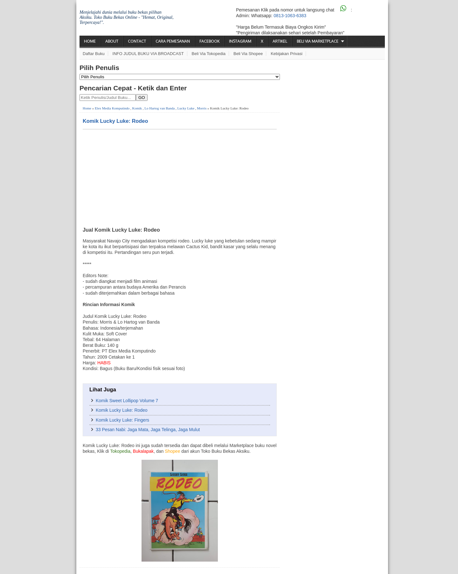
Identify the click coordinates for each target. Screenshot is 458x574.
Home (90, 41)
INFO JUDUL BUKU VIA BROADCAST (148, 53)
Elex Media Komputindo (112, 108)
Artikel (280, 41)
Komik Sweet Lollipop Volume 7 (127, 400)
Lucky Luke (185, 108)
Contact (137, 41)
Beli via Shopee (248, 53)
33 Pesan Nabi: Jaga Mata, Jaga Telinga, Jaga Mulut (148, 429)
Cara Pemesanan (173, 41)
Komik (137, 108)
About (111, 41)
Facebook (209, 41)
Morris (201, 108)
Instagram (240, 41)
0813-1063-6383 (290, 15)
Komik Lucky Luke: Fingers (122, 420)
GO (141, 97)
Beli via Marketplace (317, 41)
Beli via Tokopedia (209, 53)
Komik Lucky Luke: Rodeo (115, 121)
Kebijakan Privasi (286, 53)
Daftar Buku (94, 53)
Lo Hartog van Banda (159, 108)
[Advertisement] (180, 177)
